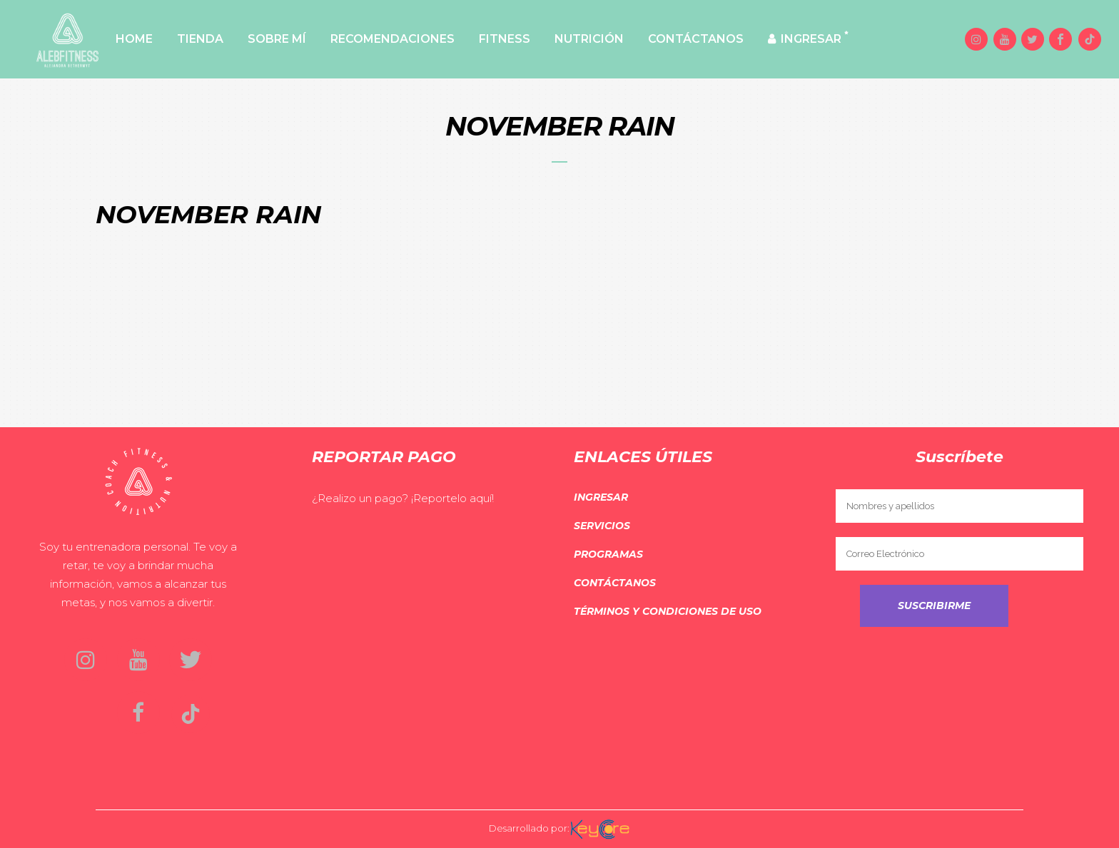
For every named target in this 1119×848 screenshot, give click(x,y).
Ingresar (601, 497)
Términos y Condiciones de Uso (667, 611)
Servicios (602, 525)
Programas (608, 554)
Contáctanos (615, 582)
